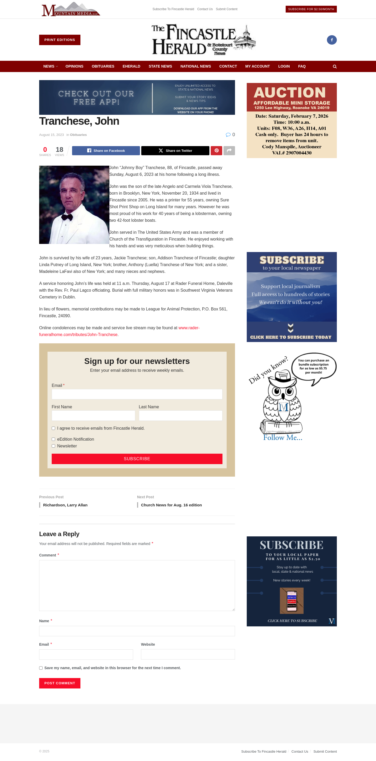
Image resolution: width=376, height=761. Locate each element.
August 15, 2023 (51, 135)
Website (148, 646)
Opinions (74, 66)
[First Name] (93, 416)
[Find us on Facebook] (332, 40)
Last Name (149, 407)
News (48, 66)
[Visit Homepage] (203, 40)
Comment (49, 556)
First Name (62, 407)
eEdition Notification (75, 440)
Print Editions (59, 40)
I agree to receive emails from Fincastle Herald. (101, 429)
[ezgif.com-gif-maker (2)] (137, 97)
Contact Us (205, 9)
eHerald (131, 66)
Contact (228, 66)
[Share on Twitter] (175, 151)
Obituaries (103, 66)
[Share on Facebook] (106, 151)
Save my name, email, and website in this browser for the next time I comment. (112, 669)
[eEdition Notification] (53, 439)
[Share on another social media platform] (229, 151)
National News (195, 66)
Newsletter (67, 446)
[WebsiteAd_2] (292, 581)
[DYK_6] (292, 397)
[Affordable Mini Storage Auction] (292, 120)
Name (46, 622)
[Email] (137, 395)
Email (57, 386)
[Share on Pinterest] (216, 151)
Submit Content (227, 9)
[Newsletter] (53, 446)
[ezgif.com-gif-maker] (292, 297)
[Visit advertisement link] (71, 9)
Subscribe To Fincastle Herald (173, 9)
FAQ (302, 66)
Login (284, 66)
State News (160, 66)
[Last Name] (180, 416)
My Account (257, 66)
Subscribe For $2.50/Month (311, 9)
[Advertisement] (292, 205)
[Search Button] (335, 66)
